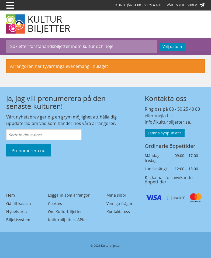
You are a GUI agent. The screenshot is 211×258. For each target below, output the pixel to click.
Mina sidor (116, 195)
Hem (10, 195)
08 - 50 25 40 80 (184, 109)
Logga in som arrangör (69, 195)
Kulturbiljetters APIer (67, 219)
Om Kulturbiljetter (65, 211)
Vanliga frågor (119, 203)
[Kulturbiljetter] (38, 24)
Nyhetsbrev (16, 211)
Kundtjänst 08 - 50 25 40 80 (138, 4)
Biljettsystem (18, 219)
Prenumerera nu (29, 151)
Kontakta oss (118, 211)
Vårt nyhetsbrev (186, 4)
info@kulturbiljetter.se (167, 122)
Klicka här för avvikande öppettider (169, 180)
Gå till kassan (18, 203)
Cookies (55, 203)
